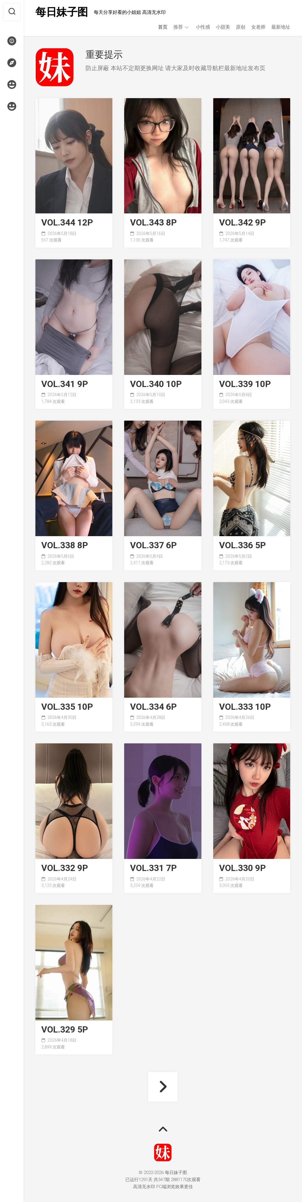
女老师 (258, 27)
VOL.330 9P (242, 868)
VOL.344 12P (67, 222)
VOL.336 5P (242, 545)
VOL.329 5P (64, 1029)
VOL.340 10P (156, 384)
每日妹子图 (61, 12)
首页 (163, 27)
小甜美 (223, 27)
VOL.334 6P (153, 707)
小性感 (203, 27)
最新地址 (280, 27)
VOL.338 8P (64, 545)
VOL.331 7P (153, 868)
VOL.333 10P (245, 707)
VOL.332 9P (64, 868)
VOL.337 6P (153, 545)
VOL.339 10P (245, 384)
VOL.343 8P (153, 222)
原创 (240, 27)
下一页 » (163, 1086)
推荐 (178, 27)
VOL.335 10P (67, 707)
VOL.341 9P (64, 384)
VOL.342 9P (242, 222)
